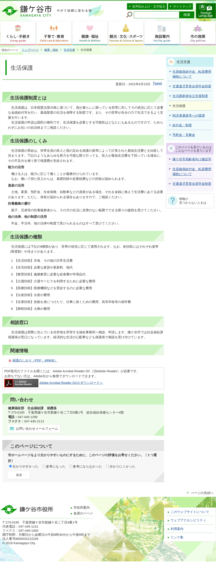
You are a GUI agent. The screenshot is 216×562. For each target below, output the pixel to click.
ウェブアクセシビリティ (188, 520)
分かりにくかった (122, 466)
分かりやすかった (25, 466)
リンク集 (177, 537)
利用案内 (177, 529)
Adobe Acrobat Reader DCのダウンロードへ (53, 382)
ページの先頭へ (202, 493)
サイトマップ (182, 6)
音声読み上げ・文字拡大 (148, 6)
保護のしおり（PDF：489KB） (34, 360)
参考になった (55, 466)
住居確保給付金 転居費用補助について (191, 171)
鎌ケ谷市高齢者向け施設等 (191, 159)
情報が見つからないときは (192, 200)
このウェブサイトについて (190, 512)
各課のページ (83, 513)
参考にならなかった (87, 466)
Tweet (157, 83)
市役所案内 (82, 507)
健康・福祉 (51, 49)
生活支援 (69, 49)
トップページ (30, 49)
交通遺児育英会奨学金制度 (191, 183)
